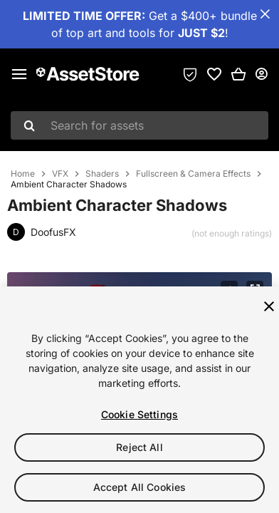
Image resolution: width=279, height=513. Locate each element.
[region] (139, 399)
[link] (214, 74)
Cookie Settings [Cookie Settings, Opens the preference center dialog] (139, 414)
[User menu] (261, 74)
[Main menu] (19, 74)
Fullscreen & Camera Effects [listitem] (193, 174)
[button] (238, 74)
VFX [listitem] (60, 174)
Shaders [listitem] (102, 174)
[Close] (269, 306)
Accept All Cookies (139, 487)
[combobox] (139, 125)
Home (23, 174)
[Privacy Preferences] (190, 74)
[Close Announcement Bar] (265, 14)
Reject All (139, 447)
